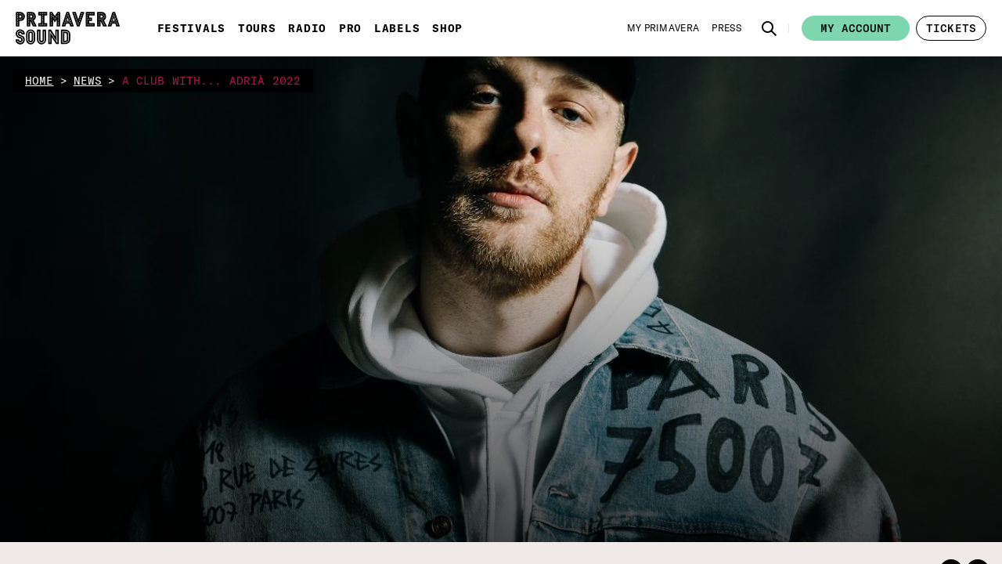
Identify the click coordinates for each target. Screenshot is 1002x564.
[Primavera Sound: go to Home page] (68, 28)
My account (855, 28)
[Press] (726, 28)
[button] (769, 28)
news (88, 81)
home (39, 81)
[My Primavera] (663, 28)
